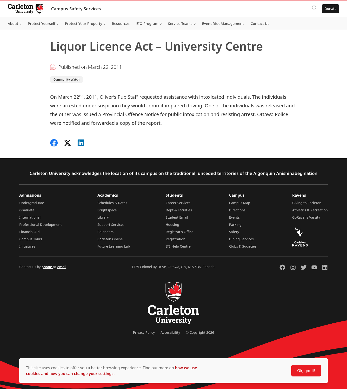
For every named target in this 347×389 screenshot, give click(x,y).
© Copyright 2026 (200, 332)
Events (234, 217)
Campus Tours (30, 239)
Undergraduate (31, 203)
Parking (235, 224)
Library (103, 217)
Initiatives (27, 246)
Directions (237, 210)
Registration (176, 239)
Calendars (105, 231)
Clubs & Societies (242, 246)
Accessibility (170, 332)
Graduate (26, 210)
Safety (234, 231)
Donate (330, 8)
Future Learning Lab (113, 246)
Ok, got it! (306, 370)
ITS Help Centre (178, 246)
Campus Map (239, 203)
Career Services (178, 203)
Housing (172, 224)
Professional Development (40, 224)
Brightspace (107, 210)
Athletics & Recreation (310, 210)
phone (47, 266)
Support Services (110, 224)
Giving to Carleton (306, 203)
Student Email (177, 217)
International (29, 217)
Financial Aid (29, 231)
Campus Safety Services (76, 9)
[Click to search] (314, 8)
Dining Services (241, 239)
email (61, 266)
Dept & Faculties (179, 210)
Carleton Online (110, 239)
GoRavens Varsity (306, 217)
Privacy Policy (144, 332)
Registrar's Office (180, 231)
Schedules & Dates (112, 203)
